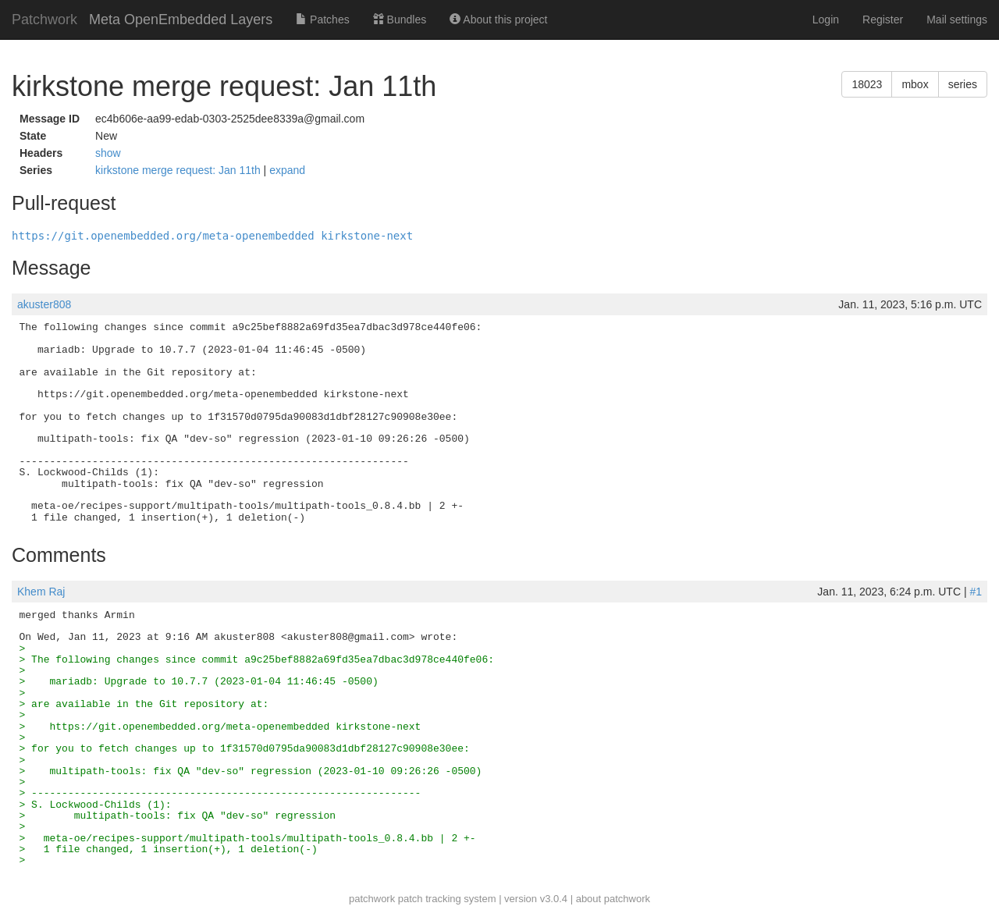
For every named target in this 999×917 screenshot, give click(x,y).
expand (287, 170)
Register (882, 19)
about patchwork (613, 899)
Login (825, 19)
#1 (975, 591)
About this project (498, 19)
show (108, 153)
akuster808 (44, 304)
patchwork (372, 899)
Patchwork (44, 19)
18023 (866, 84)
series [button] (962, 84)
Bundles (399, 19)
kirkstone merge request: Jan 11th (179, 170)
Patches (322, 19)
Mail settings (956, 19)
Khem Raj (41, 591)
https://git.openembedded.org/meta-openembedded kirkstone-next (212, 235)
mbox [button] (914, 84)
